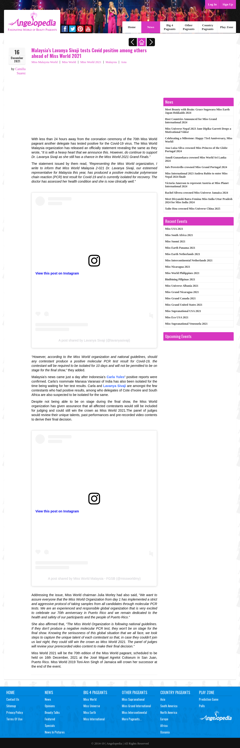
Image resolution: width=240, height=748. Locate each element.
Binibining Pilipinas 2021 (180, 279)
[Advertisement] (94, 99)
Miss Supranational (133, 699)
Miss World (69, 62)
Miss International (94, 719)
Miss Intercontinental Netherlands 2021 (189, 260)
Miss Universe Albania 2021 (181, 285)
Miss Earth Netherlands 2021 (182, 254)
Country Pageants (208, 27)
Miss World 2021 (90, 62)
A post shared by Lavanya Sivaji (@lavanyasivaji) (94, 340)
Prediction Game (208, 699)
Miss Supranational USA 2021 (183, 311)
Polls (202, 705)
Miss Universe (91, 705)
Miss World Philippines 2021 (182, 273)
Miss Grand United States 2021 (183, 304)
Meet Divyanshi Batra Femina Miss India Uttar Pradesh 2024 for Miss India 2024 (198, 200)
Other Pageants (189, 27)
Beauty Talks (52, 712)
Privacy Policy (14, 712)
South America (168, 705)
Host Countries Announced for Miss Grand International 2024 (191, 120)
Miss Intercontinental (134, 712)
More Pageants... (132, 719)
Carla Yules (115, 377)
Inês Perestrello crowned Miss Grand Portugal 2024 (196, 167)
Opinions (50, 705)
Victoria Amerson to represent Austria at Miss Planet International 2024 (197, 184)
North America (168, 712)
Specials (50, 725)
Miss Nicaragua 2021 (177, 266)
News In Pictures (55, 732)
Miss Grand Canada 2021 (180, 298)
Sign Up (228, 4)
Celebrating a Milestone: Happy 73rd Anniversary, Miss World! (198, 140)
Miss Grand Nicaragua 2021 (182, 292)
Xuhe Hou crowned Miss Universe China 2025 (192, 208)
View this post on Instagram (57, 273)
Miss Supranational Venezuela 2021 (186, 323)
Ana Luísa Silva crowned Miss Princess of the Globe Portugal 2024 (196, 149)
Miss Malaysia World (44, 62)
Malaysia (111, 62)
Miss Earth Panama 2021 (180, 247)
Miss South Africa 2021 (179, 235)
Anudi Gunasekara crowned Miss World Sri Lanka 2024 (195, 159)
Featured (50, 719)
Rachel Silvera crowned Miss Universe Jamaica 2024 (196, 192)
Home (131, 27)
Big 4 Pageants (170, 27)
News (150, 27)
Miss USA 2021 (174, 228)
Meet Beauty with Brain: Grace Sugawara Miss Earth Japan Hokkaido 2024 (197, 111)
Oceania (165, 732)
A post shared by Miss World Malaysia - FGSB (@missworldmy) (94, 578)
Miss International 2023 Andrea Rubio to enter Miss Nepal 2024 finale (196, 175)
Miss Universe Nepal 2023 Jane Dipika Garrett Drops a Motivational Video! (198, 130)
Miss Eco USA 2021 (176, 317)
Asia (124, 62)
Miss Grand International (136, 705)
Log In (212, 4)
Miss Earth (89, 712)
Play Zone (226, 27)
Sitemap (11, 705)
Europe (164, 719)
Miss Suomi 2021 (175, 241)
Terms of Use (14, 719)
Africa (164, 725)
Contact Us (12, 699)
